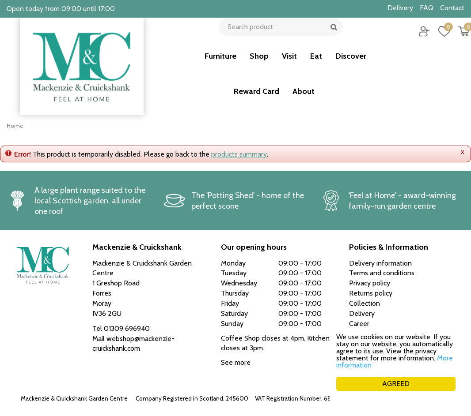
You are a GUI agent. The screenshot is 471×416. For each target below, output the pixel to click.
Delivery (362, 313)
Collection (364, 303)
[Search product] (277, 37)
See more (236, 362)
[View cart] (457, 37)
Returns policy (370, 293)
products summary (239, 154)
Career (359, 323)
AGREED (396, 383)
